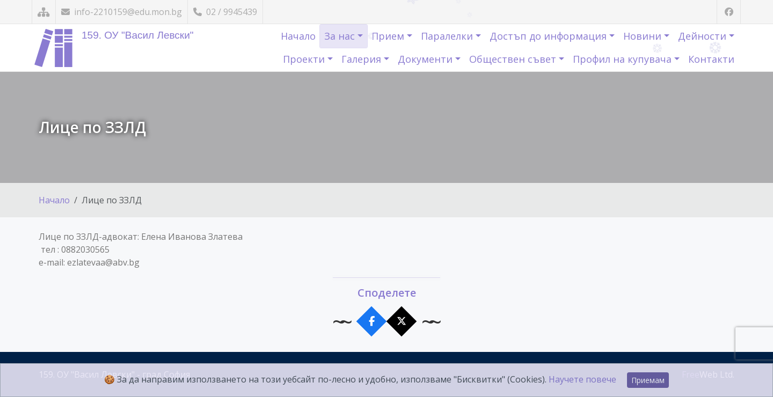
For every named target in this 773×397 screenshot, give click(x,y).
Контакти (711, 59)
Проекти (305, 59)
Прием (389, 36)
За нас (341, 36)
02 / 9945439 (225, 12)
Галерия (362, 59)
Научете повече (582, 379)
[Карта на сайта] (44, 12)
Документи (426, 59)
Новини (643, 36)
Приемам (648, 380)
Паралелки (448, 36)
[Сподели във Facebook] (371, 321)
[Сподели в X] (401, 321)
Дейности (703, 36)
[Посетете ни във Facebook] (729, 12)
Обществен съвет (514, 59)
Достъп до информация (549, 36)
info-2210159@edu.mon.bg (121, 12)
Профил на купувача (623, 59)
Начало (298, 36)
